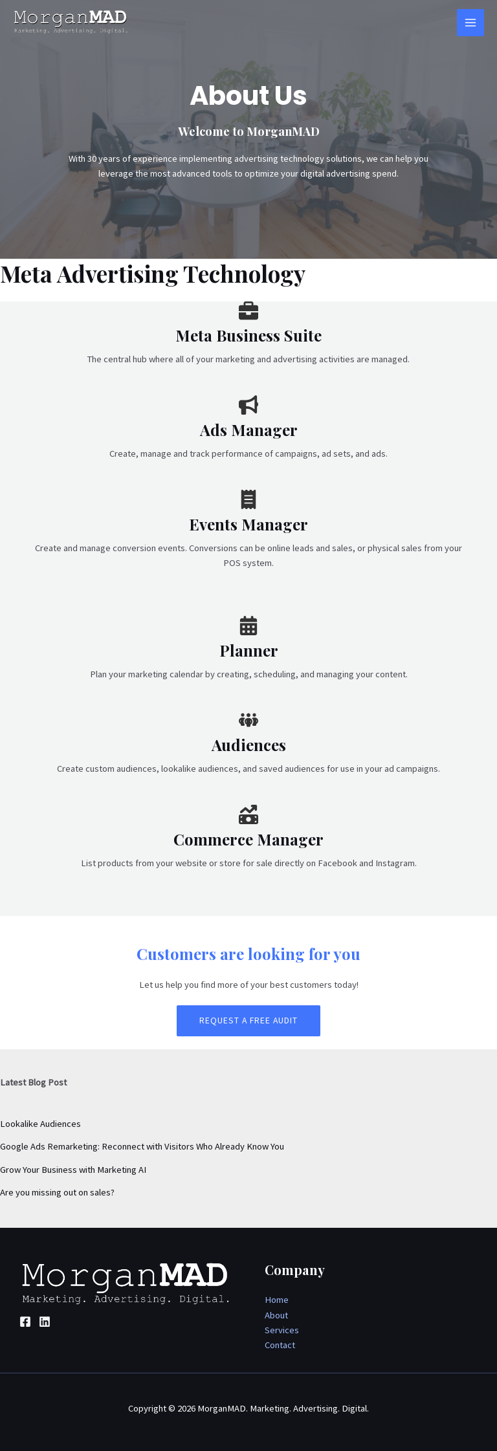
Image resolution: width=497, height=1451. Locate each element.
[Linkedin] (44, 1321)
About (276, 1315)
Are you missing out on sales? (57, 1192)
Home (277, 1299)
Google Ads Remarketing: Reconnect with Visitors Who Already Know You (142, 1146)
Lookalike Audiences (40, 1123)
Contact (280, 1345)
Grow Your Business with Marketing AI (73, 1169)
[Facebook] (25, 1321)
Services (282, 1330)
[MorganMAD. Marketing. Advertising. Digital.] (71, 23)
